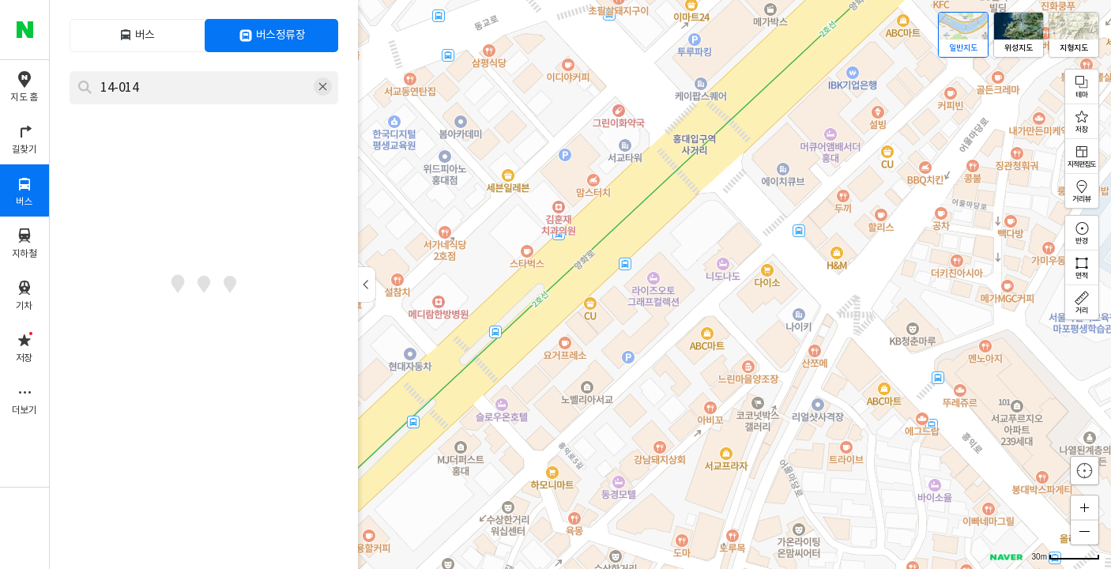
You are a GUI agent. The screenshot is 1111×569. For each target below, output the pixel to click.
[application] (580, 284)
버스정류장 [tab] (281, 35)
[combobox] (193, 88)
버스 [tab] (145, 35)
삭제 (323, 87)
